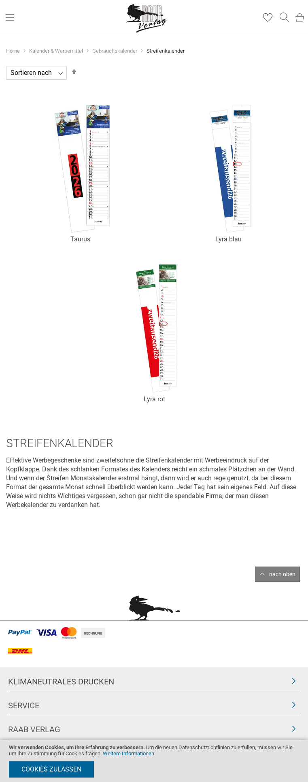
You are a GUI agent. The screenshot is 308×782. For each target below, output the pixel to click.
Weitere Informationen (128, 753)
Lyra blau (228, 239)
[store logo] (146, 17)
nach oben (282, 574)
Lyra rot (154, 399)
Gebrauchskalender (115, 51)
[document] (154, 761)
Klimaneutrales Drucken (61, 681)
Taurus (80, 239)
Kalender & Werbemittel (56, 51)
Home (13, 51)
